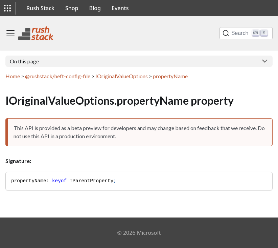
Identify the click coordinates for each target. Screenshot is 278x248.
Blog (95, 8)
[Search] (246, 33)
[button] (7, 8)
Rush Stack (40, 8)
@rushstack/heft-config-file (57, 76)
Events (120, 8)
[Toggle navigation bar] (10, 33)
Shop (71, 8)
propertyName (170, 76)
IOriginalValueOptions (121, 76)
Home (12, 76)
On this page (24, 61)
